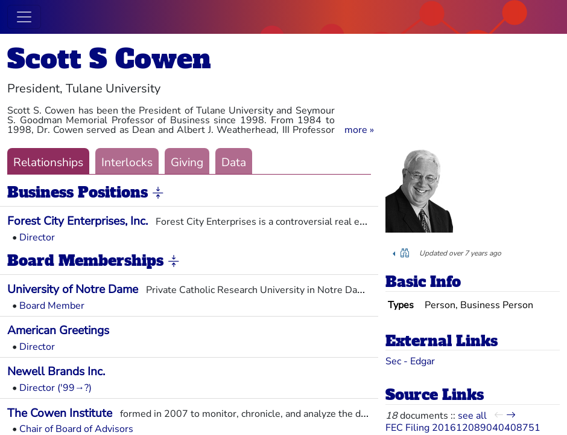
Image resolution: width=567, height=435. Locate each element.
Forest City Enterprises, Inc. (77, 221)
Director (37, 237)
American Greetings (58, 330)
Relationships (48, 162)
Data (233, 162)
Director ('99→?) (55, 388)
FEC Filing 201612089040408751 (462, 427)
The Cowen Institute (59, 413)
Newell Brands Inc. (56, 371)
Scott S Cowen (109, 58)
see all (472, 415)
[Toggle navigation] (24, 17)
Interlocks (127, 162)
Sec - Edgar (410, 361)
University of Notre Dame (72, 289)
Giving (187, 162)
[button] (359, 130)
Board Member (51, 305)
